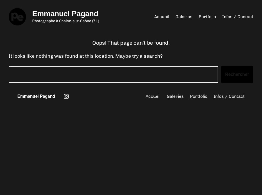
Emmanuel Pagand (65, 13)
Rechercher (237, 74)
